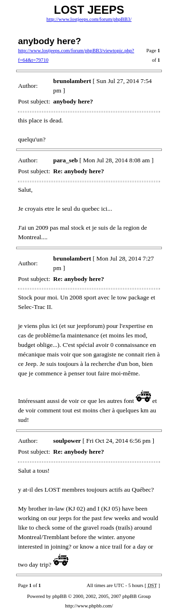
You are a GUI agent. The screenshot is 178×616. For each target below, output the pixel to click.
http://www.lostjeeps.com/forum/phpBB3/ (89, 19)
